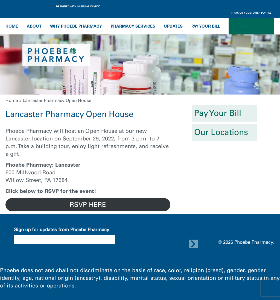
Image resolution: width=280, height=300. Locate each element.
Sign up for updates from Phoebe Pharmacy (61, 229)
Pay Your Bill (205, 26)
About (34, 26)
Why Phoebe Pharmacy (76, 26)
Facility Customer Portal (251, 12)
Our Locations (221, 132)
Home (11, 26)
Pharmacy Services (133, 26)
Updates (173, 26)
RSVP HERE (88, 204)
